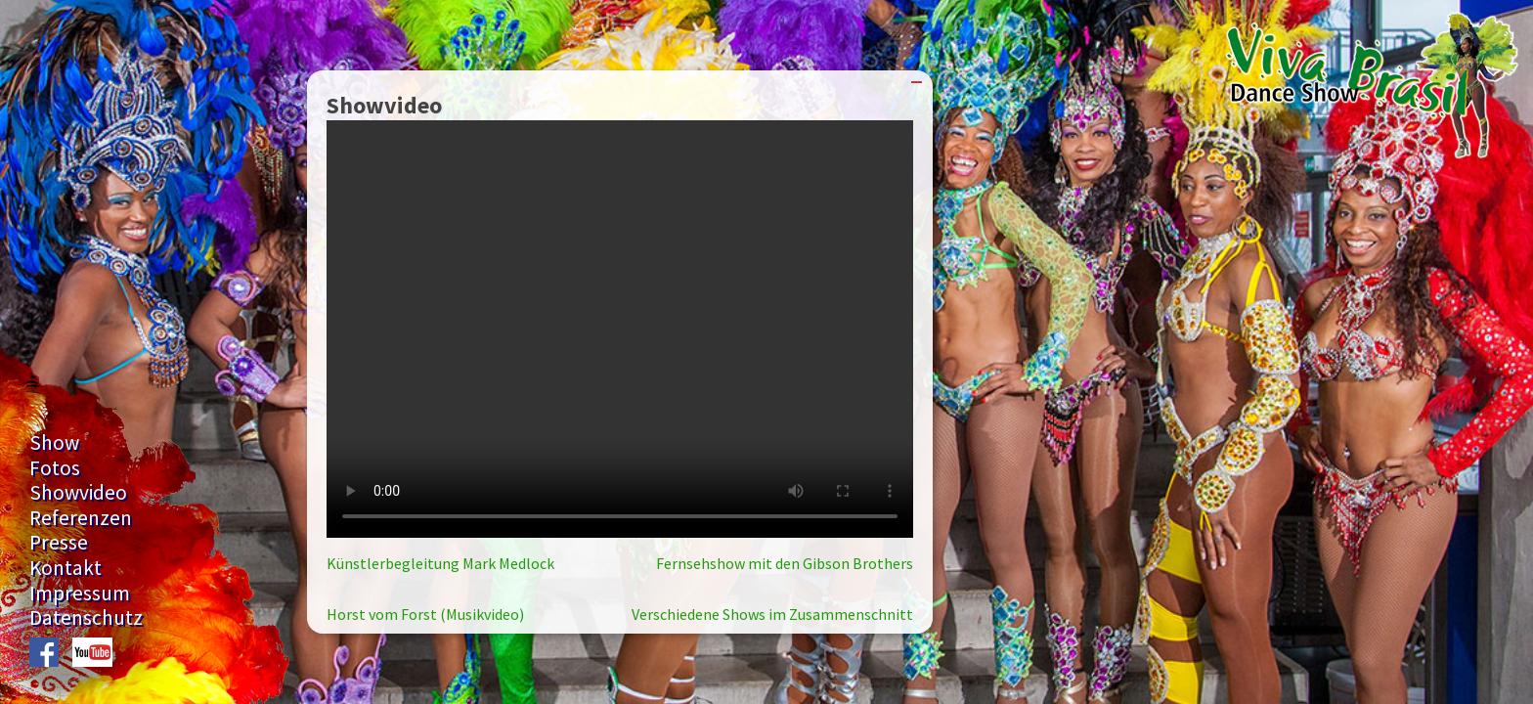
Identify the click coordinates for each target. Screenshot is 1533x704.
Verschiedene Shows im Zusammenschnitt (772, 614)
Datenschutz (86, 617)
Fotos (54, 468)
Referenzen (80, 518)
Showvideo (78, 492)
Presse (58, 542)
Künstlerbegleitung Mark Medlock (440, 563)
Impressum (79, 593)
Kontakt (65, 567)
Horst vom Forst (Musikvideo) (425, 614)
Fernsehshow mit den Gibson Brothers (784, 563)
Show (54, 442)
